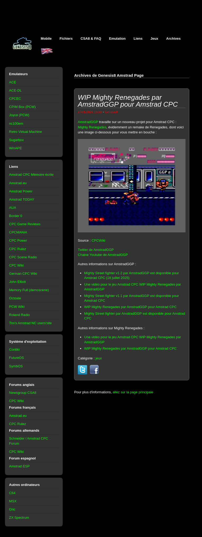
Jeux (154, 38)
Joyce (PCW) (19, 115)
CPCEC (15, 99)
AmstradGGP (88, 122)
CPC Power (18, 240)
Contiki (14, 349)
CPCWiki (98, 240)
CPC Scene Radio (23, 257)
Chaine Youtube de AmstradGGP (103, 255)
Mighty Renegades (92, 127)
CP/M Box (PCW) (22, 107)
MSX (12, 501)
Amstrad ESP (19, 466)
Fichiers (66, 38)
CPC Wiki (16, 265)
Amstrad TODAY (21, 199)
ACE (12, 82)
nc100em (16, 123)
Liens (138, 38)
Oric (12, 509)
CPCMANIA (18, 232)
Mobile (46, 38)
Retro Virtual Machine (25, 132)
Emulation (117, 38)
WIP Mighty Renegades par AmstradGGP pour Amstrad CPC (130, 307)
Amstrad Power (21, 191)
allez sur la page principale (133, 392)
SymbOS (16, 366)
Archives (173, 38)
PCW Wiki (16, 307)
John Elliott (17, 282)
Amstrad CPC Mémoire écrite (31, 175)
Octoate (15, 298)
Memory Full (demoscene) (29, 290)
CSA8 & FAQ (91, 38)
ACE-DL (15, 90)
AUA (12, 208)
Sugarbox (16, 140)
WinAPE (15, 148)
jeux (98, 358)
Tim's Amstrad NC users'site (30, 323)
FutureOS (16, 358)
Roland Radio (19, 315)
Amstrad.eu (17, 183)
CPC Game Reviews (24, 224)
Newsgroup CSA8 (22, 393)
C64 (12, 493)
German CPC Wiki (23, 274)
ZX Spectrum (19, 518)
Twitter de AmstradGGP (96, 250)
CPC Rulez (17, 249)
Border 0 (15, 216)
